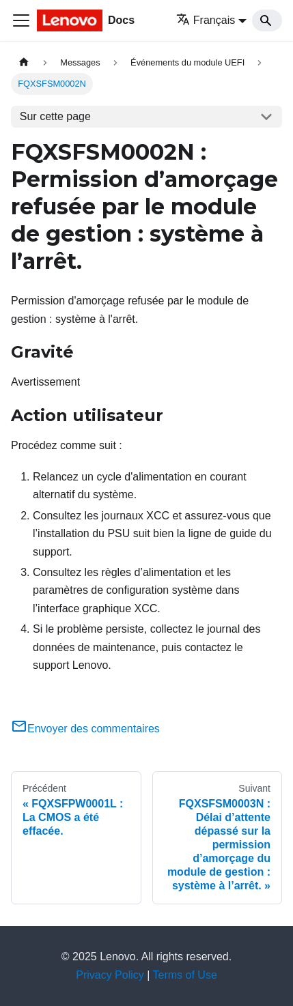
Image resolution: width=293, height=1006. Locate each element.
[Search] (267, 20)
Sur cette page (55, 116)
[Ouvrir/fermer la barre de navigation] (21, 20)
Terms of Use (185, 975)
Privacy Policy (110, 975)
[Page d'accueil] (24, 62)
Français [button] (205, 20)
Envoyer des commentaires (85, 728)
